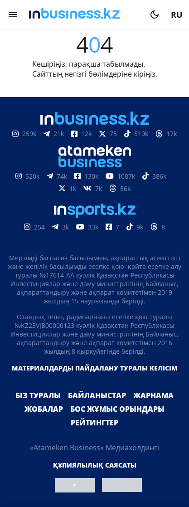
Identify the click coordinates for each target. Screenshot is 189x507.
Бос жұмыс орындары (117, 409)
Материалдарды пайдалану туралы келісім (95, 368)
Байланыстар (97, 395)
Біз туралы (38, 395)
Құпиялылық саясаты (94, 465)
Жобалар (43, 409)
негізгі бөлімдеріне (98, 74)
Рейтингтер (94, 423)
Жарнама (153, 395)
